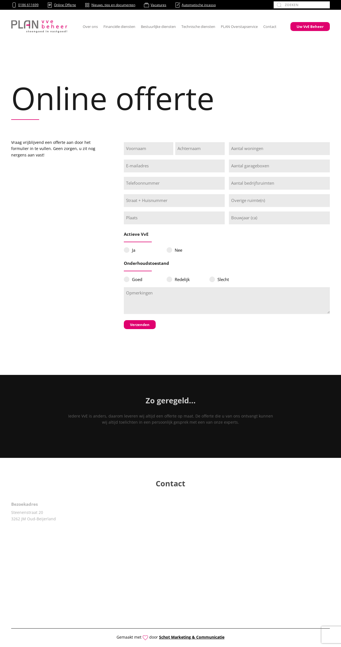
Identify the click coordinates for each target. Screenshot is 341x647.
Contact (269, 26)
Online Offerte (61, 5)
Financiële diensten (119, 26)
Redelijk (182, 279)
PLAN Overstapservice (239, 26)
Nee (178, 250)
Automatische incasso (195, 5)
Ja (133, 250)
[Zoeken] (302, 4)
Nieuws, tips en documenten (109, 5)
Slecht (223, 279)
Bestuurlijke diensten (158, 26)
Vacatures (155, 5)
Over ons (90, 26)
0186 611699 (25, 5)
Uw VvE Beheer (310, 26)
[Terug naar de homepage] (39, 26)
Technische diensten (198, 26)
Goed (137, 279)
